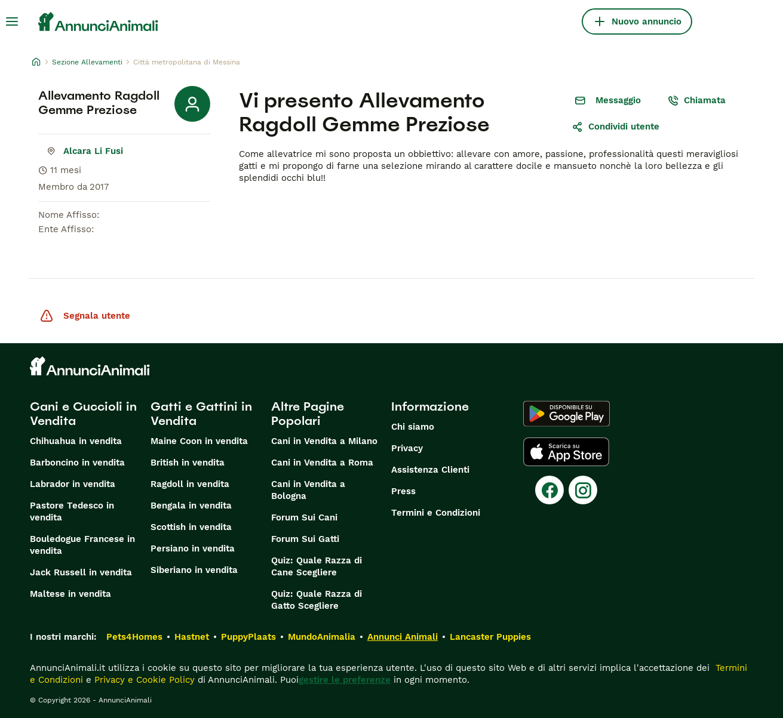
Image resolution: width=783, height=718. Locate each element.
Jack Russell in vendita (81, 572)
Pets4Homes (134, 636)
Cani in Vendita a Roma (322, 462)
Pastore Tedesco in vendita (72, 511)
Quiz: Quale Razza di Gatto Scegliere (316, 599)
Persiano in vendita (193, 548)
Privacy (407, 448)
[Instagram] (583, 490)
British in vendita (188, 462)
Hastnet (191, 636)
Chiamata (696, 100)
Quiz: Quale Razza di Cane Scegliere (316, 566)
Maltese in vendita (70, 593)
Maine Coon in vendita (199, 441)
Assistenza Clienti (430, 469)
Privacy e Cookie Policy (143, 679)
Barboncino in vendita (77, 462)
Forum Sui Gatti (305, 539)
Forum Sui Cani (304, 517)
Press (403, 491)
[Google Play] (566, 413)
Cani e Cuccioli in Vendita (83, 413)
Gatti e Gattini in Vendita (201, 413)
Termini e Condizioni (435, 512)
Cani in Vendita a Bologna (308, 490)
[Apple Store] (566, 451)
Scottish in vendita (191, 527)
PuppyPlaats (248, 636)
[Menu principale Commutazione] (12, 21)
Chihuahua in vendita (76, 441)
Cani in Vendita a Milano (324, 441)
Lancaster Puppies (490, 636)
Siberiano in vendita (194, 570)
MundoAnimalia (321, 636)
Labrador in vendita (72, 484)
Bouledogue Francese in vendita (82, 545)
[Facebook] (549, 490)
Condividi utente (615, 126)
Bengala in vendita (191, 505)
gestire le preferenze (345, 679)
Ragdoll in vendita (190, 484)
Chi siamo (412, 426)
